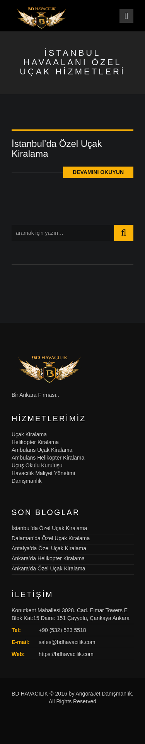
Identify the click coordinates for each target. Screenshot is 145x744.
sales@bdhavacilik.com (67, 642)
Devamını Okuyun (98, 173)
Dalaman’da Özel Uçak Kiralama (51, 538)
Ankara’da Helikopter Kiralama (48, 558)
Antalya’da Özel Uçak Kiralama (49, 548)
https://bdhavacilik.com (66, 654)
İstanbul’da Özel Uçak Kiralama (57, 149)
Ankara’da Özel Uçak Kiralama (48, 568)
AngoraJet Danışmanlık (104, 694)
